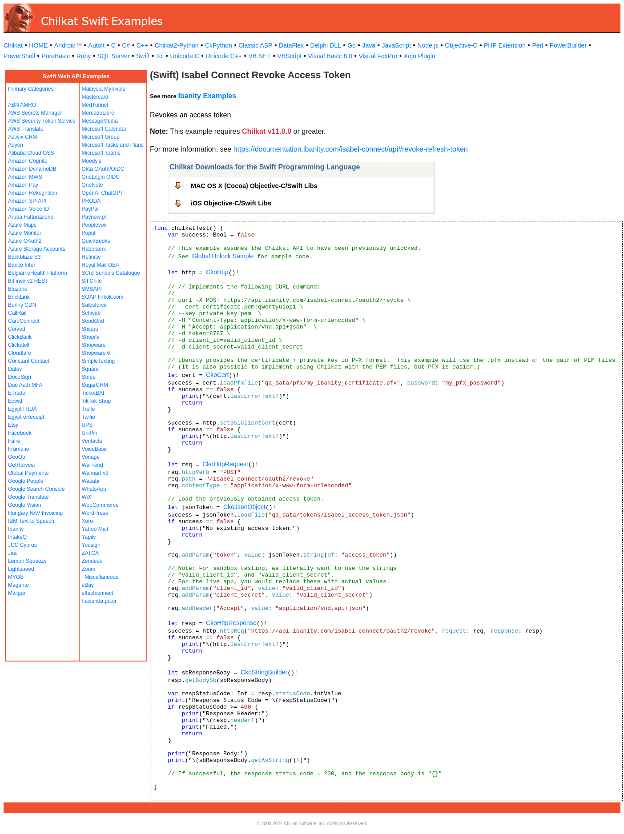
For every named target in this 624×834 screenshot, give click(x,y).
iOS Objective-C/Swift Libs (231, 203)
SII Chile (92, 281)
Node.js (427, 45)
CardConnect (24, 321)
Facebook (20, 433)
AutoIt (97, 45)
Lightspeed (21, 569)
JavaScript (396, 45)
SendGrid (93, 321)
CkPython (218, 45)
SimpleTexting (98, 361)
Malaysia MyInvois (103, 89)
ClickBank (20, 337)
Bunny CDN (22, 305)
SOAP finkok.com (103, 297)
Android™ (68, 45)
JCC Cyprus (22, 545)
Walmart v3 (95, 473)
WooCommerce (100, 505)
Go (351, 45)
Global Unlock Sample (223, 256)
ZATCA (90, 553)
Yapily (89, 537)
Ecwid (15, 401)
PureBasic (55, 56)
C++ (142, 45)
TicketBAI (93, 393)
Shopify (91, 337)
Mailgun (17, 593)
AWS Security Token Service (42, 121)
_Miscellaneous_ (101, 577)
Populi (89, 233)
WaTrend (92, 465)
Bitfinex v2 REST (28, 281)
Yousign (91, 545)
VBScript (290, 56)
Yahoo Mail (95, 529)
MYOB (16, 577)
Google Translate (28, 497)
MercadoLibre (98, 113)
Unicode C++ (223, 56)
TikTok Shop (96, 401)
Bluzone (17, 289)
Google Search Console (36, 489)
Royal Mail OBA (101, 265)
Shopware (94, 345)
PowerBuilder (568, 45)
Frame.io (18, 449)
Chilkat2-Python (177, 45)
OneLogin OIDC (101, 177)
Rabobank (94, 249)
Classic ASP (255, 45)
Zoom (89, 569)
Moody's (91, 161)
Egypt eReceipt (26, 417)
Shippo (90, 329)
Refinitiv (91, 257)
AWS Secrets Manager (35, 113)
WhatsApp (94, 489)
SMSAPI (92, 289)
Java (368, 45)
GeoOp (16, 457)
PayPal (90, 209)
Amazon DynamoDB (32, 169)
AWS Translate (26, 129)
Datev (15, 369)
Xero (87, 521)
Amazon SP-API (27, 201)
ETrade (16, 393)
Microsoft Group (101, 137)
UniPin (89, 433)
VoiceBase (94, 449)
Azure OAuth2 (24, 241)
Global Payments (28, 473)
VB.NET (260, 56)
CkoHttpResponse (231, 622)
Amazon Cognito (28, 161)
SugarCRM (95, 385)
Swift (142, 56)
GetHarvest (21, 465)
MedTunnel (95, 105)
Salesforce (94, 305)
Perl (537, 45)
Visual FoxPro (377, 56)
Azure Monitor (24, 233)
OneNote (92, 185)
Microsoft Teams (101, 153)
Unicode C (184, 56)
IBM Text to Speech (31, 521)
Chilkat (13, 45)
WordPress (95, 513)
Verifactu (92, 441)
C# (126, 45)
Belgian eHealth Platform (37, 273)
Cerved (16, 329)
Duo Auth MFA (25, 385)
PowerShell (19, 56)
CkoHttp (217, 272)
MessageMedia (100, 121)
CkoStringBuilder (264, 672)
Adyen (15, 145)
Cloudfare (19, 353)
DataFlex (291, 45)
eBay (88, 585)
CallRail (17, 313)
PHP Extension (505, 45)
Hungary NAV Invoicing (35, 513)
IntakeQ (17, 537)
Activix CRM (22, 137)
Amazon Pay (23, 185)
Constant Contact (28, 361)
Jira (12, 553)
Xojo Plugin (419, 56)
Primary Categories (31, 89)
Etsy (13, 425)
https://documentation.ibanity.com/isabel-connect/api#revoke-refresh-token (350, 149)
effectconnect (97, 593)
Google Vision (24, 505)
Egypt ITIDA (22, 409)
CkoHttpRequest (225, 464)
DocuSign (19, 377)
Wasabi (91, 481)
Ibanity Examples (207, 96)
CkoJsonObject (244, 506)
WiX (87, 497)
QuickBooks (96, 241)
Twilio (88, 417)
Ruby (83, 56)
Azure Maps (22, 225)
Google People (25, 481)
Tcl (160, 56)
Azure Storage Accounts (36, 249)
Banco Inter (21, 265)
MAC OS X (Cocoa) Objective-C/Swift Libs (254, 185)
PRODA (91, 201)
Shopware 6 (96, 353)
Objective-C (461, 45)
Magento (18, 585)
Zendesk (92, 561)
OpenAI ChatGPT (103, 193)
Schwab (91, 313)
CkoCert (217, 374)
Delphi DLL (325, 45)
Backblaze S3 (24, 257)
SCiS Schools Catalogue (111, 273)
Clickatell (18, 345)
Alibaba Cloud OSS (31, 153)
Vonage (91, 457)
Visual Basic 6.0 (330, 56)
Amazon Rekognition (32, 193)
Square (90, 369)
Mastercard (95, 97)
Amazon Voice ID (28, 209)
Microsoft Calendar (104, 129)
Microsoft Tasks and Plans (113, 145)
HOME (38, 45)
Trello (88, 409)
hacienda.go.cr (99, 601)
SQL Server (113, 56)
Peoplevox (94, 225)
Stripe (89, 377)
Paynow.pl (94, 217)
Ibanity (16, 529)
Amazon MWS (25, 177)
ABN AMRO (22, 105)
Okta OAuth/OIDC (103, 169)
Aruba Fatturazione (30, 217)
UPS (87, 425)
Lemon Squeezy (27, 561)
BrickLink (19, 297)
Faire (14, 441)
